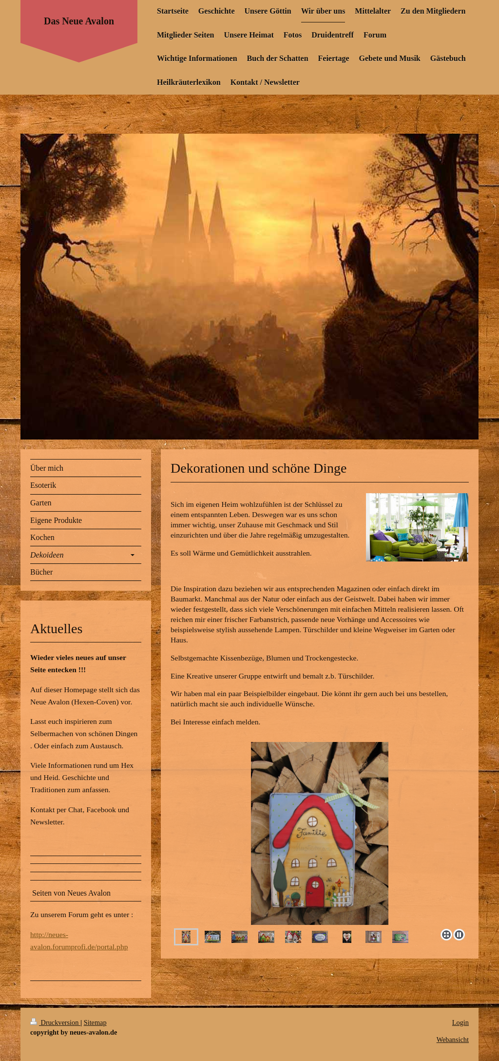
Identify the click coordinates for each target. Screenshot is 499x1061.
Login (460, 1022)
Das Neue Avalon (79, 21)
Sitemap (95, 1022)
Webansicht (453, 1039)
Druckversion (55, 1022)
